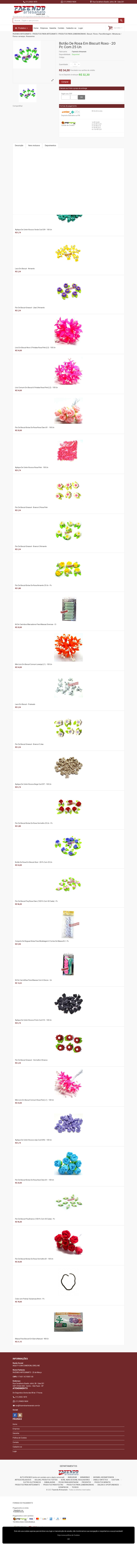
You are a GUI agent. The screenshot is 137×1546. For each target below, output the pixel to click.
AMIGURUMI (72, 1477)
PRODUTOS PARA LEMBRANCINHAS (72, 34)
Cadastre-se (71, 28)
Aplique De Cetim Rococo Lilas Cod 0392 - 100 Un (33, 1140)
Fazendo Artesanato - (60, 1490)
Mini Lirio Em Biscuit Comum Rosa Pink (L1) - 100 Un (34, 1100)
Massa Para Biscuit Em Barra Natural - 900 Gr (32, 1339)
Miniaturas (116, 34)
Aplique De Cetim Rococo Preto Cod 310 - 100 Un (33, 1020)
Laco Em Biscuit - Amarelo (25, 269)
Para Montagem (105, 34)
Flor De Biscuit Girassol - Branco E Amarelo (31, 546)
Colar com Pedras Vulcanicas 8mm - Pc (29, 1299)
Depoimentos (50, 145)
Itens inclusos (34, 145)
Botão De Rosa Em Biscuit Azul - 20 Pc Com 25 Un (33, 862)
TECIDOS (75, 1487)
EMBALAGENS (49, 1482)
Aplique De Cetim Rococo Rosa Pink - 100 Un (31, 467)
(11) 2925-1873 (30, 2)
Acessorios (30, 36)
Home (36, 28)
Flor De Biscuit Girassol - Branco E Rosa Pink (31, 507)
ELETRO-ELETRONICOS (32, 1482)
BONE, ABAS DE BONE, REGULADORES (75, 1480)
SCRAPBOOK (63, 1487)
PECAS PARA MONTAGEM (68, 1482)
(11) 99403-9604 (68, 2)
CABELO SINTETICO (100, 1480)
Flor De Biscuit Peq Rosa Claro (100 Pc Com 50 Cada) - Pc (36, 901)
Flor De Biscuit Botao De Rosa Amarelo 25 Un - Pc (33, 585)
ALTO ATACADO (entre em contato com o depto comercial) (42, 1477)
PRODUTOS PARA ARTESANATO (45, 34)
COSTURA (115, 1480)
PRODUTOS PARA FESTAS (53, 1485)
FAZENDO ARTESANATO (22, 34)
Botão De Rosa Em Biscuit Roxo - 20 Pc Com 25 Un (87, 45)
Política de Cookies (20, 1438)
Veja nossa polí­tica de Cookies (68, 1535)
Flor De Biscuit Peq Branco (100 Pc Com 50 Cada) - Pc (35, 1219)
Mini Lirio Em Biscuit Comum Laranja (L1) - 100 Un (33, 664)
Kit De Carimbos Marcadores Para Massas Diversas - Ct (35, 624)
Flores (95, 34)
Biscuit (89, 34)
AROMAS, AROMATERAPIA (103, 1477)
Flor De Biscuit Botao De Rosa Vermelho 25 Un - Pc (34, 823)
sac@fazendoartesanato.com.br (26, 1406)
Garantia (52, 28)
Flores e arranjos (19, 36)
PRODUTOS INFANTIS (102, 1482)
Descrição (19, 145)
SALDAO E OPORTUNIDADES (108, 1485)
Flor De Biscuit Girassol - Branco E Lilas (29, 744)
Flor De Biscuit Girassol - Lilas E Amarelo (30, 308)
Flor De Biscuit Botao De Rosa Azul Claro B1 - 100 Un (34, 1180)
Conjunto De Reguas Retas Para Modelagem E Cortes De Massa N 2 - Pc (42, 941)
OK (81, 97)
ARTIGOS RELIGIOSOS (23, 1480)
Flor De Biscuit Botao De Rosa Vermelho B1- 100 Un (34, 1259)
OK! (68, 1539)
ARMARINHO (85, 1477)
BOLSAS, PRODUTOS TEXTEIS (46, 1480)
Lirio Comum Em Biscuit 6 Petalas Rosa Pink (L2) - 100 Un (36, 387)
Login (80, 28)
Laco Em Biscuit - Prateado (25, 704)
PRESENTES (86, 1482)
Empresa (44, 28)
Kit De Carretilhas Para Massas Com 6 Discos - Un (33, 980)
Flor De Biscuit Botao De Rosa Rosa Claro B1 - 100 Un (34, 427)
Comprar (64, 82)
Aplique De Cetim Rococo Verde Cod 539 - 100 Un (33, 230)
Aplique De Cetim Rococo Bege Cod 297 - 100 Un (33, 784)
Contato (61, 28)
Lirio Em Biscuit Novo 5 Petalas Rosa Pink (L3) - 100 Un (35, 348)
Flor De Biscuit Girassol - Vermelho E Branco (31, 1060)
